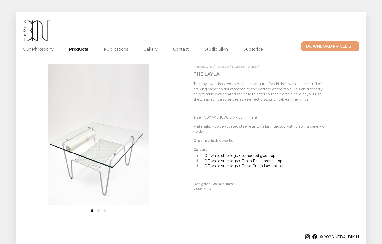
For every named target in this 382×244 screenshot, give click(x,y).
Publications (116, 49)
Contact (181, 49)
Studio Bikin (216, 49)
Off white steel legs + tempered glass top (239, 155)
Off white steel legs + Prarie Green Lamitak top (244, 166)
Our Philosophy (38, 49)
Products (78, 49)
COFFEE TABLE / (245, 67)
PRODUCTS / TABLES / (212, 67)
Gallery (150, 49)
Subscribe (253, 49)
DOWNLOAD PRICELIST (330, 46)
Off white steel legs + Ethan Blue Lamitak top (243, 161)
